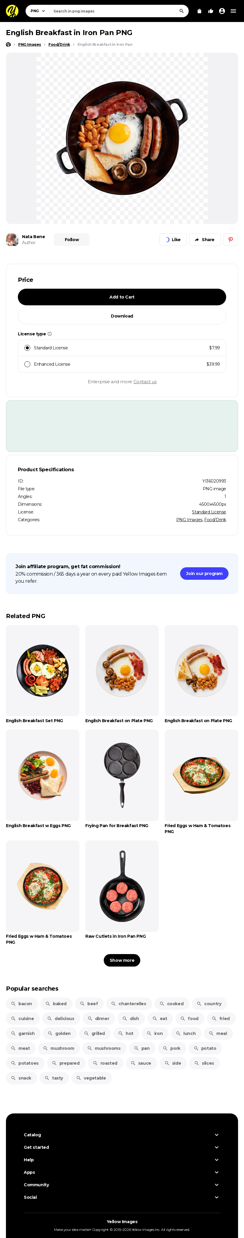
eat (159, 1018)
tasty (53, 1078)
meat (20, 1048)
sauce (140, 1063)
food (189, 1018)
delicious (60, 1018)
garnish (22, 1033)
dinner (98, 1018)
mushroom (58, 1048)
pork (171, 1048)
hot (125, 1033)
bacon (21, 1003)
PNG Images (189, 519)
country (208, 1003)
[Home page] (8, 44)
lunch (186, 1033)
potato (204, 1048)
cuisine (22, 1018)
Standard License (209, 512)
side (172, 1063)
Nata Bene (33, 236)
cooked (171, 1003)
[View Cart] (199, 11)
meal (218, 1033)
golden (59, 1033)
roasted (105, 1063)
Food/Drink (215, 519)
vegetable (91, 1078)
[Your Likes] (210, 11)
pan (142, 1048)
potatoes (25, 1063)
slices (204, 1063)
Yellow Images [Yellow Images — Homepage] (122, 1221)
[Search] (181, 11)
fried (221, 1018)
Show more (122, 960)
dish (130, 1018)
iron (155, 1033)
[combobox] (119, 11)
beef (89, 1003)
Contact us (145, 381)
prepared (66, 1063)
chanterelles (128, 1003)
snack (21, 1078)
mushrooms (103, 1048)
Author (29, 242)
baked (56, 1003)
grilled (94, 1033)
